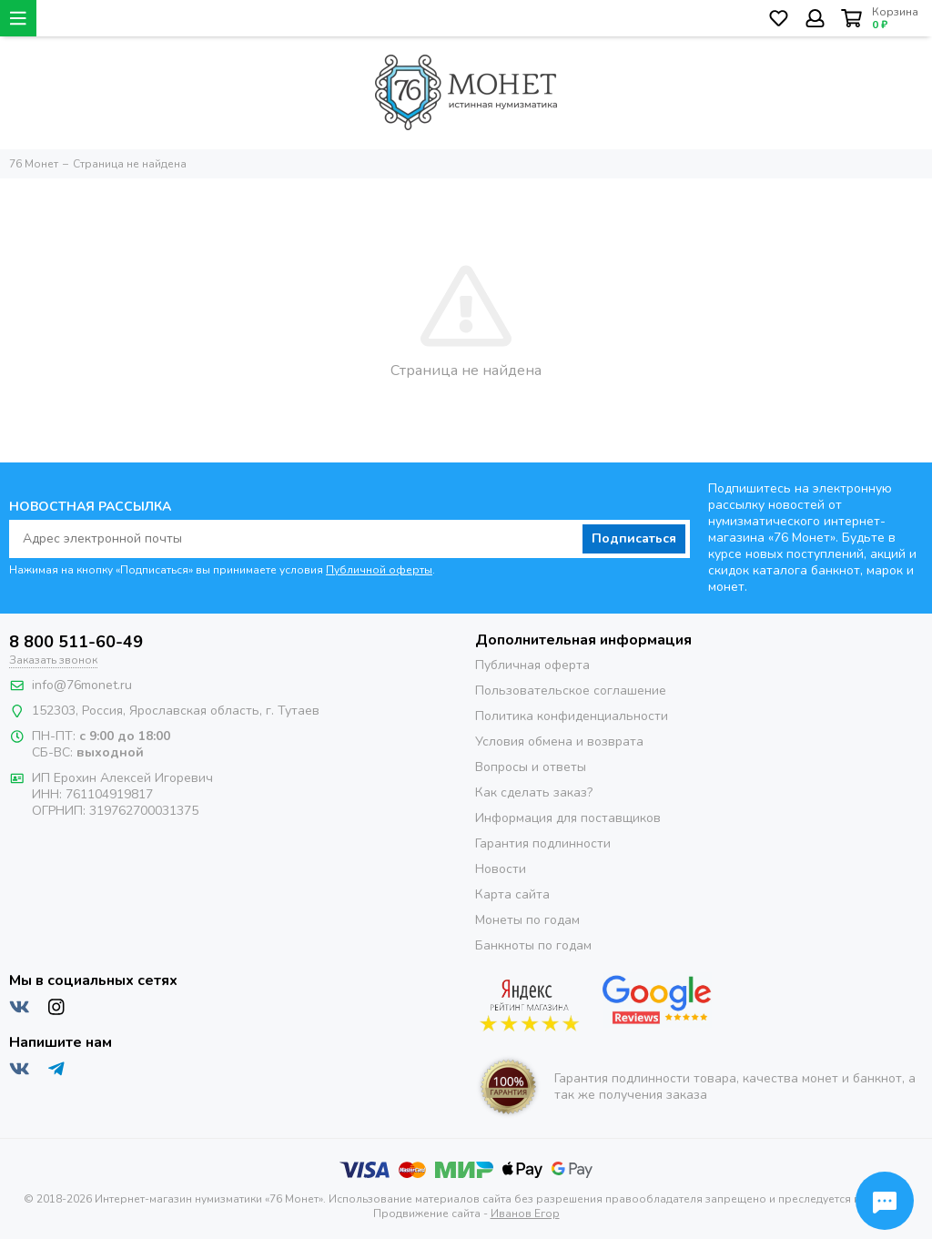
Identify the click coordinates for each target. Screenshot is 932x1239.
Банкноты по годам (533, 945)
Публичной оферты (379, 570)
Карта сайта (512, 894)
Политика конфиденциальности (571, 716)
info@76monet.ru (82, 685)
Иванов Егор (525, 1213)
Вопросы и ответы (530, 767)
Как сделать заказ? (534, 792)
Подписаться (634, 538)
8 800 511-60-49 (76, 642)
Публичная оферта (532, 665)
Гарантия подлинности (543, 843)
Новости (500, 869)
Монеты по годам (527, 920)
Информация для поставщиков (568, 818)
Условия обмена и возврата (559, 741)
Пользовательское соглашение (570, 690)
